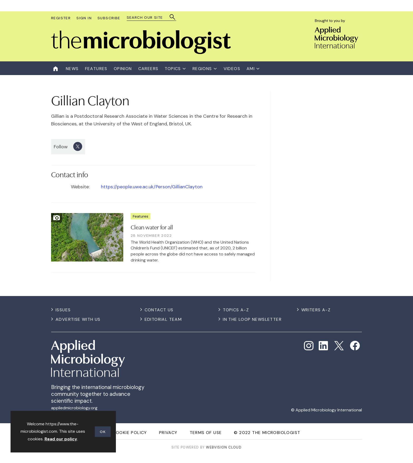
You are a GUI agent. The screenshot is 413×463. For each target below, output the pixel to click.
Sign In (84, 18)
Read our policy (61, 439)
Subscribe (108, 18)
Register (61, 18)
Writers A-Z (316, 310)
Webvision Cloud (224, 447)
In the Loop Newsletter (252, 319)
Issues (63, 310)
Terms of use (206, 432)
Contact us (159, 310)
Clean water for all (152, 227)
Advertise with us (78, 319)
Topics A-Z (236, 310)
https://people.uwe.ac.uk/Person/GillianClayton (152, 187)
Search (172, 17)
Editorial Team (163, 319)
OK (103, 431)
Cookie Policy (130, 432)
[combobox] (149, 17)
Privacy (168, 432)
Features (140, 216)
